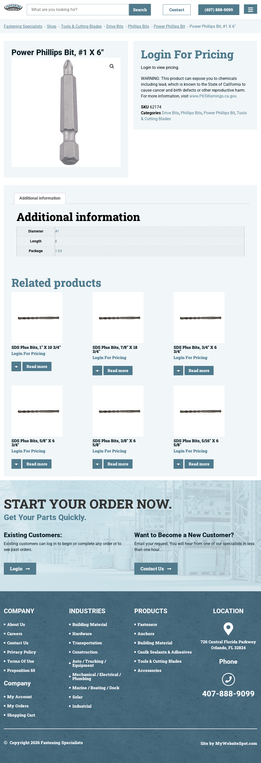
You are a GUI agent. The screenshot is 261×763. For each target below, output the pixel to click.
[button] (111, 66)
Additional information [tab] (39, 198)
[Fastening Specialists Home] (13, 7)
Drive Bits (170, 112)
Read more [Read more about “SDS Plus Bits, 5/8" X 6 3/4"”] (37, 463)
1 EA (58, 251)
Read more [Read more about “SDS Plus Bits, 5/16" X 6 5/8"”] (199, 463)
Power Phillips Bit (219, 112)
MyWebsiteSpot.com (236, 743)
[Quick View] (16, 366)
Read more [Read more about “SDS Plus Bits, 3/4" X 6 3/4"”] (199, 370)
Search (140, 9)
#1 (57, 231)
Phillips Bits (191, 112)
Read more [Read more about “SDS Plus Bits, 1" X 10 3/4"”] (37, 366)
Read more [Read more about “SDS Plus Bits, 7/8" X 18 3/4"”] (118, 370)
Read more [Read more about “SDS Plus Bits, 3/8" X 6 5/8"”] (118, 463)
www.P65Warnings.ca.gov (212, 96)
